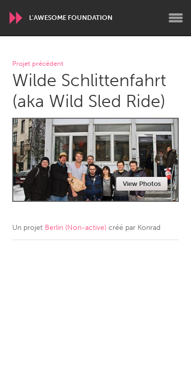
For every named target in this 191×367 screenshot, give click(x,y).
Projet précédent (37, 64)
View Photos (142, 184)
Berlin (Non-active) (75, 227)
